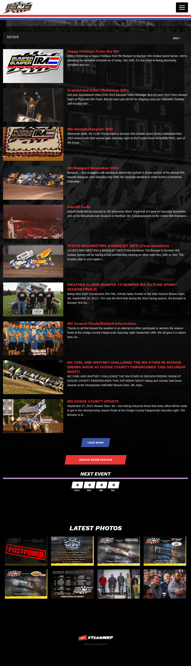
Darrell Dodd (78, 207)
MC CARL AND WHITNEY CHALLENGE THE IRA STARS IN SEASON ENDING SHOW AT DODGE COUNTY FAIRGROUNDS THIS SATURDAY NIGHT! (126, 367)
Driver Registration (95, 459)
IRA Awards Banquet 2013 (90, 129)
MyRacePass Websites (96, 638)
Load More (95, 442)
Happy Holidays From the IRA (93, 51)
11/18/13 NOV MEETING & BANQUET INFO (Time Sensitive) (118, 246)
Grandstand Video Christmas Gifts (98, 90)
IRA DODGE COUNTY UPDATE (93, 401)
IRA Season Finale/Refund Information (101, 323)
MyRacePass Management (95, 644)
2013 (176, 38)
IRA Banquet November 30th (92, 168)
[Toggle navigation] (182, 7)
